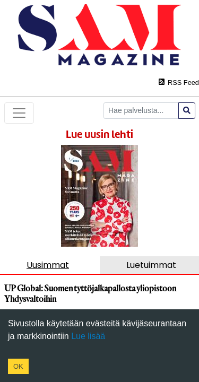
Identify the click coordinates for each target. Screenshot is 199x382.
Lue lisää (87, 336)
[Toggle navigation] (19, 113)
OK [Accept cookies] (18, 366)
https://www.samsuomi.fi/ (90, 203)
